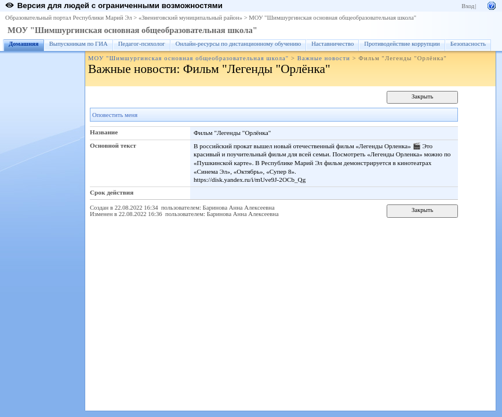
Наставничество (332, 44)
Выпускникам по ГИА (78, 44)
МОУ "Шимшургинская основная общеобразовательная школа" (332, 17)
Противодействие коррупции (402, 44)
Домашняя (24, 44)
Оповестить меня (114, 115)
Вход (467, 6)
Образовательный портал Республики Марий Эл (68, 17)
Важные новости (323, 58)
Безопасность (468, 44)
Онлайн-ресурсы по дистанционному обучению (238, 44)
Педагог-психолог (141, 44)
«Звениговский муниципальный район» (190, 17)
